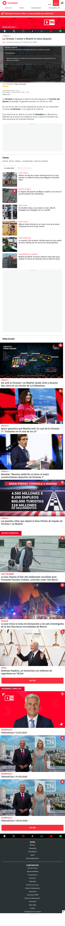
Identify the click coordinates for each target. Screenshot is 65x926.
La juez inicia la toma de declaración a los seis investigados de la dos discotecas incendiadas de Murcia (32, 600)
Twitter (13, 31)
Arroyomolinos (25, 238)
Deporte (5, 161)
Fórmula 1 (6, 36)
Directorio (32, 878)
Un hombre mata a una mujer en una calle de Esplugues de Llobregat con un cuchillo (9, 212)
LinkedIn (41, 31)
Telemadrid (32, 848)
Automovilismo (28, 161)
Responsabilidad (32, 871)
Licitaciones (32, 891)
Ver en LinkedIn (42, 836)
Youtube (51, 31)
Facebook (4, 31)
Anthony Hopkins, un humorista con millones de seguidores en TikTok (32, 647)
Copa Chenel (23, 173)
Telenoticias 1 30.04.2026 (32, 797)
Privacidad (32, 901)
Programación (54, 8)
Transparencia (32, 875)
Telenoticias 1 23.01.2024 (32, 709)
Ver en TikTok (32, 836)
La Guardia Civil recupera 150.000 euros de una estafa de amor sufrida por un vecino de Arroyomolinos (9, 244)
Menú (62, 3)
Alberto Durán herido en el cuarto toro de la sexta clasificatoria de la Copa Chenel (9, 228)
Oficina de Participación (32, 898)
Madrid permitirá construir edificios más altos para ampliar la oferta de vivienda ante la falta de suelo (9, 260)
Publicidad (32, 881)
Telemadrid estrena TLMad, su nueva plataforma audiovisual (28, 14)
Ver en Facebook (4, 836)
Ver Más (32, 680)
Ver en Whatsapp (61, 836)
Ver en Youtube (51, 836)
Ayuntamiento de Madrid (28, 254)
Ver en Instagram (23, 836)
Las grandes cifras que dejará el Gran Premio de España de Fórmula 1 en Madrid (32, 498)
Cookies (32, 908)
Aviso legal (32, 905)
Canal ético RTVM (32, 895)
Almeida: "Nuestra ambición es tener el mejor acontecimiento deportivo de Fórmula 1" (31, 452)
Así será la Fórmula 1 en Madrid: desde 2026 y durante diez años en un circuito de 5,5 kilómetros (29, 384)
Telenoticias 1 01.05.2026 (32, 753)
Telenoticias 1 (7, 730)
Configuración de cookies (32, 911)
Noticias (8, 8)
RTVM (32, 842)
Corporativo (32, 865)
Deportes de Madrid (41, 161)
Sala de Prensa (32, 868)
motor (11, 161)
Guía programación (32, 858)
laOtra (32, 855)
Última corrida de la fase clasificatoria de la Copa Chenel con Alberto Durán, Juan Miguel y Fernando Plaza (9, 179)
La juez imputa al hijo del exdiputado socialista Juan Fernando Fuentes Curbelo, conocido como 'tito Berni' (32, 554)
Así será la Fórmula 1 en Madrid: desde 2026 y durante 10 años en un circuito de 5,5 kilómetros (31, 360)
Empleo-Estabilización (32, 888)
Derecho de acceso (32, 885)
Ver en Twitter (14, 836)
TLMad (21, 8)
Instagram (23, 31)
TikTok (31, 31)
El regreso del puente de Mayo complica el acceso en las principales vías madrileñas (9, 195)
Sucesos (4, 621)
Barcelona (23, 205)
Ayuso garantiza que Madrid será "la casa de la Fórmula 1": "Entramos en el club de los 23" (31, 406)
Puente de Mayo (25, 189)
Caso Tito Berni (7, 574)
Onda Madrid (36, 8)
